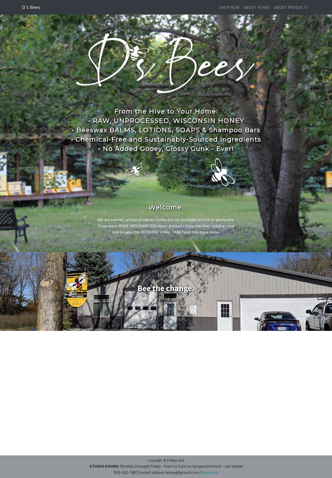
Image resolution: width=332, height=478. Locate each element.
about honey (257, 7)
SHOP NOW (229, 7)
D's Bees (31, 7)
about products (291, 7)
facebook (210, 472)
